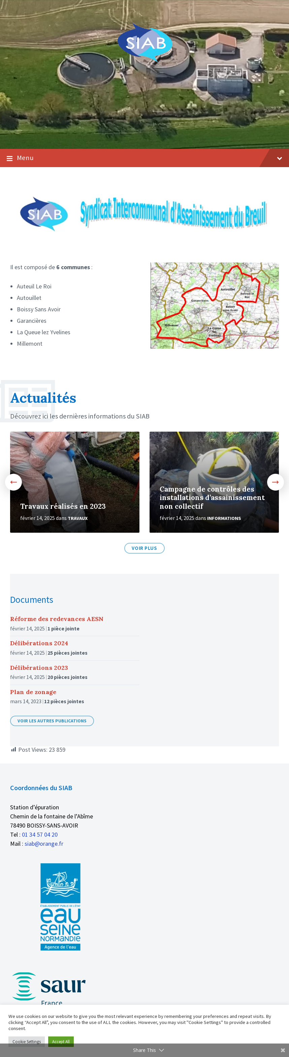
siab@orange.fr (44, 843)
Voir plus (144, 548)
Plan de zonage (33, 692)
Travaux (78, 518)
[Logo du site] (144, 61)
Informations (224, 518)
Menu (144, 158)
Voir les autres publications (52, 721)
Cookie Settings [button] (26, 1042)
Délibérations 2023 (39, 668)
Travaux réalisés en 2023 (63, 506)
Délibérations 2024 (39, 643)
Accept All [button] (61, 1042)
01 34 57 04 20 (40, 834)
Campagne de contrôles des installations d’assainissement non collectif (212, 498)
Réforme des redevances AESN (56, 619)
